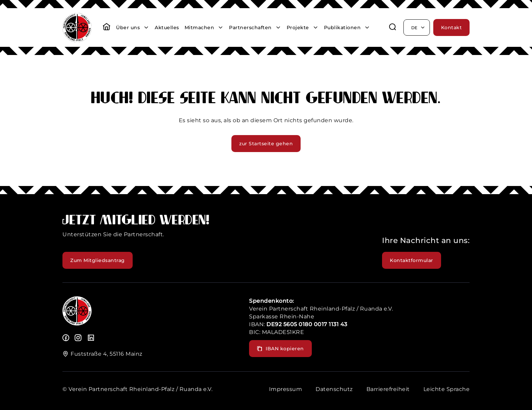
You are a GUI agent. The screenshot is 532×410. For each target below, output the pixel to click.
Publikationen (342, 27)
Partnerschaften (250, 27)
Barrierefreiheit (388, 389)
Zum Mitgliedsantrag (97, 260)
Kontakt (451, 27)
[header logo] (77, 40)
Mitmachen (199, 27)
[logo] (77, 323)
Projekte (298, 27)
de (418, 27)
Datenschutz (334, 389)
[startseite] (106, 27)
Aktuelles (167, 27)
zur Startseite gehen (266, 144)
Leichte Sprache (446, 389)
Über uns (128, 27)
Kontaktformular (411, 260)
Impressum (285, 389)
